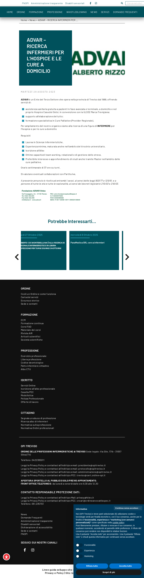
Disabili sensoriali (74, 3)
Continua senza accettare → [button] (128, 508)
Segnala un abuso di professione (38, 418)
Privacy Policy (37, 465)
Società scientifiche (32, 339)
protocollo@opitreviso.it (91, 468)
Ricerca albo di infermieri (34, 421)
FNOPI (25, 3)
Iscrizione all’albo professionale (38, 388)
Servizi (105, 12)
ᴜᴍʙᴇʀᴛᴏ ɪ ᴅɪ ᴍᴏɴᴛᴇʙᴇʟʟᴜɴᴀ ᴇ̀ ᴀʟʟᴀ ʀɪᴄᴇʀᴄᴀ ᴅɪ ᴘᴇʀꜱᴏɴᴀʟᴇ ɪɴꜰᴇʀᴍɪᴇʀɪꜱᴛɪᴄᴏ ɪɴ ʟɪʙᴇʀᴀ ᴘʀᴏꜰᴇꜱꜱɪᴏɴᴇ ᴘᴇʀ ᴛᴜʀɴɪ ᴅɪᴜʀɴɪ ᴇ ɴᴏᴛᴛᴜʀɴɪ (45, 245)
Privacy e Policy (54, 572)
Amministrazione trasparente (47, 3)
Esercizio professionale (33, 356)
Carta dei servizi (29, 297)
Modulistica (27, 395)
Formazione (36, 12)
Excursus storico (30, 300)
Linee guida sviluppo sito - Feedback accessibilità (72, 569)
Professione (55, 12)
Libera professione (31, 359)
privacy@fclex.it (85, 497)
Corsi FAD (26, 326)
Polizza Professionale (32, 398)
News (94, 12)
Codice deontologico (32, 362)
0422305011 (38, 460)
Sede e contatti (29, 303)
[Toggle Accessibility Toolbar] (6, 556)
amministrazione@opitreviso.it (95, 471)
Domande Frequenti (125, 12)
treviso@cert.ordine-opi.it (91, 475)
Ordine (21, 12)
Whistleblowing (76, 12)
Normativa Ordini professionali (37, 428)
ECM (23, 320)
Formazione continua (32, 323)
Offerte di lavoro (30, 401)
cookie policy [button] (118, 522)
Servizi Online (28, 385)
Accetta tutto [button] (125, 566)
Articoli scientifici (30, 336)
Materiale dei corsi (31, 329)
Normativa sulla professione (36, 424)
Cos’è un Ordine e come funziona (38, 293)
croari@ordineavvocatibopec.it (93, 500)
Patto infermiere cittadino (35, 365)
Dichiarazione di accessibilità (36, 527)
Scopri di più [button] (109, 572)
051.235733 (37, 503)
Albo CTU (26, 369)
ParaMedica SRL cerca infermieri (92, 242)
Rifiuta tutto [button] (92, 566)
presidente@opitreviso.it (92, 465)
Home (10, 12)
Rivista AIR (26, 333)
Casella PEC (27, 392)
